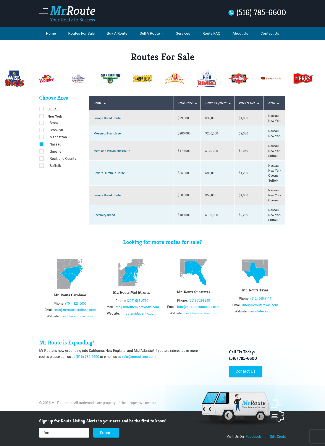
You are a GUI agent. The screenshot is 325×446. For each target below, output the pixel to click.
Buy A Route (117, 33)
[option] (143, 78)
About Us (240, 33)
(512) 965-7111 (261, 298)
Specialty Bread (104, 215)
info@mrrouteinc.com (139, 356)
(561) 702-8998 (199, 300)
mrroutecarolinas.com (76, 316)
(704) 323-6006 (75, 303)
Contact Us (269, 33)
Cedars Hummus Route (109, 173)
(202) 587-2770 (137, 300)
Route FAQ (211, 33)
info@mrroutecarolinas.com (75, 309)
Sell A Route (152, 33)
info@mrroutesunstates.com (198, 306)
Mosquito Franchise (107, 133)
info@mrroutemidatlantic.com (137, 307)
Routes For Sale (81, 33)
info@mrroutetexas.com (260, 305)
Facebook (253, 436)
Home (51, 33)
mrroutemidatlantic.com (138, 313)
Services (183, 33)
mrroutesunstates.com (200, 313)
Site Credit (278, 436)
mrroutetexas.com (261, 311)
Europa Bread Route (107, 118)
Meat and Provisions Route (112, 151)
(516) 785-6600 (87, 356)
